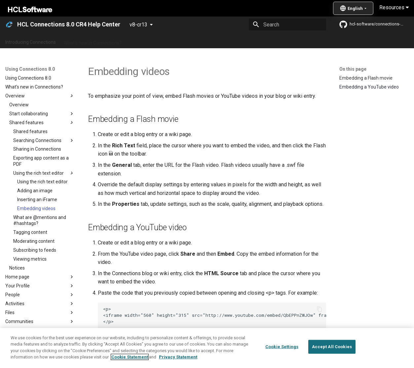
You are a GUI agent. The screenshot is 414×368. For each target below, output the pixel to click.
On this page (352, 69)
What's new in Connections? (93, 40)
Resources (394, 7)
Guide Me (337, 40)
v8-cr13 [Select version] (138, 24)
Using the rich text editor (148, 343)
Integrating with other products (287, 40)
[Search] (287, 24)
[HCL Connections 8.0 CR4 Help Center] (9, 24)
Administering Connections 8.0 (161, 40)
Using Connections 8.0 (224, 40)
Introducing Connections (30, 40)
